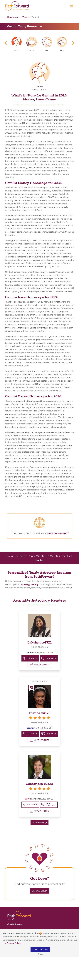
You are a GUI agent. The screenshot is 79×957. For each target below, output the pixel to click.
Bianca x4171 (39, 713)
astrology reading (29, 584)
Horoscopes (13, 17)
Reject (40, 954)
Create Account (15, 924)
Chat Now (48, 658)
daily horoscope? (58, 533)
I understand (40, 949)
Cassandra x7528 (39, 784)
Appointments (39, 664)
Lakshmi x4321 (39, 642)
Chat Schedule (48, 804)
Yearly (25, 17)
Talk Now (30, 658)
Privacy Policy (14, 943)
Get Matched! (39, 890)
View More (39, 822)
